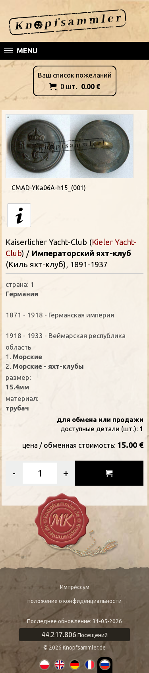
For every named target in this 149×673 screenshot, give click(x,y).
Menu (20, 50)
